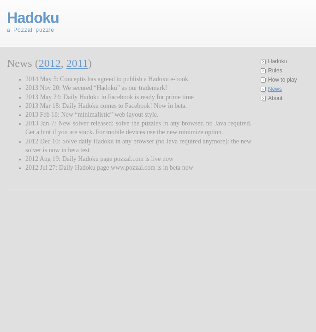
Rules (275, 70)
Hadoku (277, 61)
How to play (282, 80)
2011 (77, 63)
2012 (50, 63)
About (275, 98)
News (275, 89)
